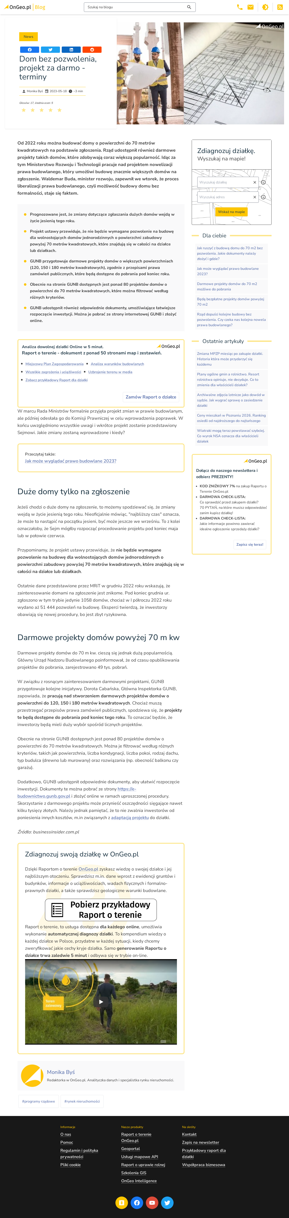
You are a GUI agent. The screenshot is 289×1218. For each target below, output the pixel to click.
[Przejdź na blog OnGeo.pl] (121, 1203)
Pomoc (66, 1142)
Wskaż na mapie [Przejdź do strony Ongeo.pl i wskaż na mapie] (231, 211)
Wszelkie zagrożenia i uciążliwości (53, 372)
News (28, 36)
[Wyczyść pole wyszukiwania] (255, 182)
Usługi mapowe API (139, 1156)
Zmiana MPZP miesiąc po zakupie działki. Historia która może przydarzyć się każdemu (230, 359)
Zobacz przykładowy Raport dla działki (57, 380)
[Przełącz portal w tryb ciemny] (265, 7)
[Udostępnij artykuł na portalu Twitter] (50, 50)
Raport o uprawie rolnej (143, 1164)
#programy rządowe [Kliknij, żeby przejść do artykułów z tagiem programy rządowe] (38, 1101)
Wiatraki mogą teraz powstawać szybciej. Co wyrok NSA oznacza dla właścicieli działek (231, 436)
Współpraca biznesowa (203, 1164)
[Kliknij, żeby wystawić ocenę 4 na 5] (50, 110)
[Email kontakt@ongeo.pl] (250, 7)
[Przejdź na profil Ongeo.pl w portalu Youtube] (152, 1203)
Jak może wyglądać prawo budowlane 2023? (70, 461)
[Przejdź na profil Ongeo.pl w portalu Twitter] (167, 1203)
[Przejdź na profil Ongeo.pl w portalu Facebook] (137, 1203)
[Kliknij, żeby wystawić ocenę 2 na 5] (32, 110)
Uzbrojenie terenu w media (110, 372)
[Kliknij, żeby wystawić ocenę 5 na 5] (59, 110)
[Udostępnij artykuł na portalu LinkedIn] (71, 50)
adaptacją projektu (130, 818)
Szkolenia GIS (133, 1172)
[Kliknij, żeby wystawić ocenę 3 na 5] (41, 110)
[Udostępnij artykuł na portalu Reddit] (92, 50)
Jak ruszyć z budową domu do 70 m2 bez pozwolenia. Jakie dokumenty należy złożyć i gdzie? (230, 253)
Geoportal (130, 1148)
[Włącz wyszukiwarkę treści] (140, 7)
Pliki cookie (70, 1164)
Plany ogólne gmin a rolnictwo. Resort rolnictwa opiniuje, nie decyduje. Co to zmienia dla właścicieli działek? (228, 380)
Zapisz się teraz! (249, 544)
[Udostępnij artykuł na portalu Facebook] (29, 50)
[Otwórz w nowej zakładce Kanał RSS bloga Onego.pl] (280, 7)
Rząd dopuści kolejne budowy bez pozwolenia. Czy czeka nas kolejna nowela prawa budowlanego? (231, 320)
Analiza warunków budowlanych (117, 364)
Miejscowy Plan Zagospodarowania (55, 364)
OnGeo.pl (88, 869)
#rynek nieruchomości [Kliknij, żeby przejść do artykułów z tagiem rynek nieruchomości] (82, 1101)
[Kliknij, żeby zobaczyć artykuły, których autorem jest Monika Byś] (61, 1072)
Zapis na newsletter (200, 1142)
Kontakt (189, 1134)
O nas (65, 1134)
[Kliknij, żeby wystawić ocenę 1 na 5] (23, 110)
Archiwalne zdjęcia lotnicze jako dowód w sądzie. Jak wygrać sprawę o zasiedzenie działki (231, 400)
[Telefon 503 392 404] (239, 7)
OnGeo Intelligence (139, 1181)
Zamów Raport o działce (151, 397)
